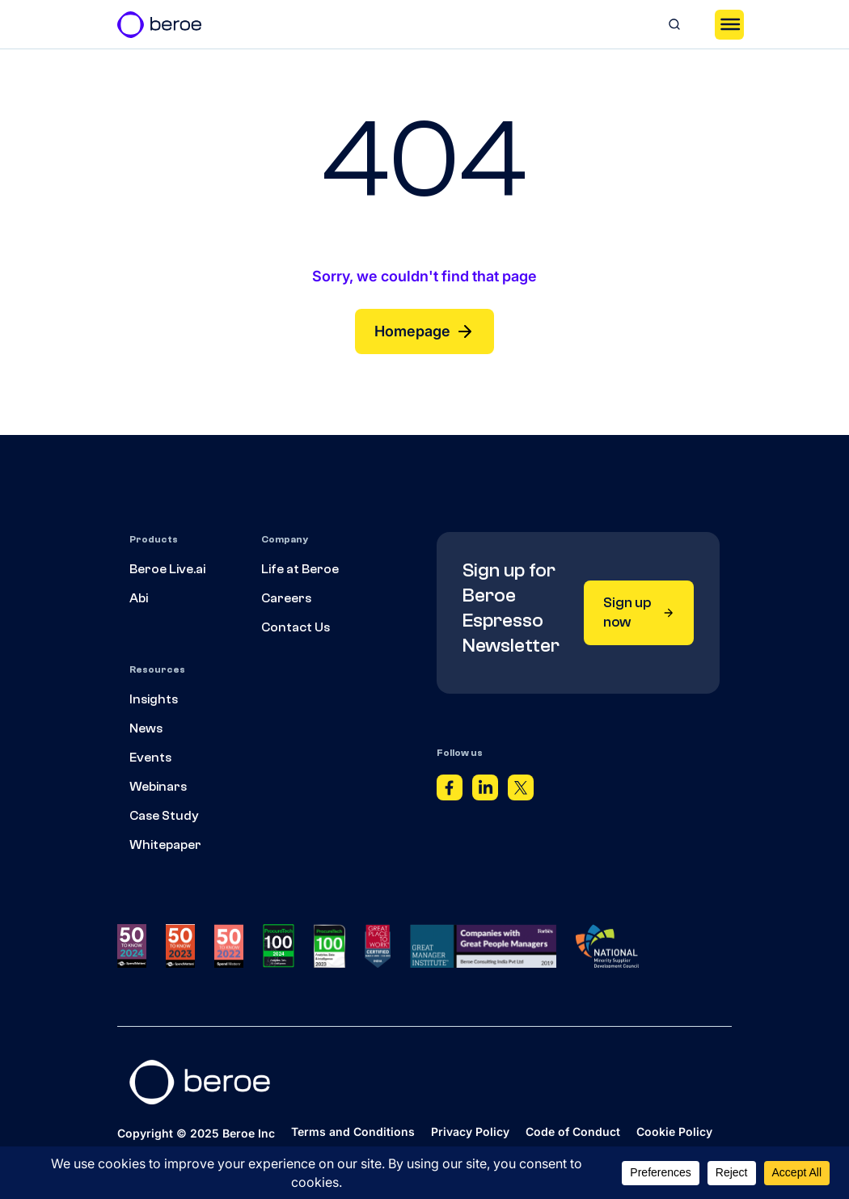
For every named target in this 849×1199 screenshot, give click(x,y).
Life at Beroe (300, 569)
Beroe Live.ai (167, 569)
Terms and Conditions (353, 1131)
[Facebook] (450, 791)
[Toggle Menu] (729, 24)
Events (150, 757)
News (146, 728)
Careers (286, 598)
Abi (138, 598)
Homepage (424, 331)
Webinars (158, 786)
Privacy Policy (470, 1131)
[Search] (674, 24)
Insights (153, 699)
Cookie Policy (674, 1131)
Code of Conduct (573, 1131)
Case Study (164, 815)
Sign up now (638, 612)
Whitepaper (165, 845)
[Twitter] (521, 791)
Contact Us (295, 627)
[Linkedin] (485, 791)
